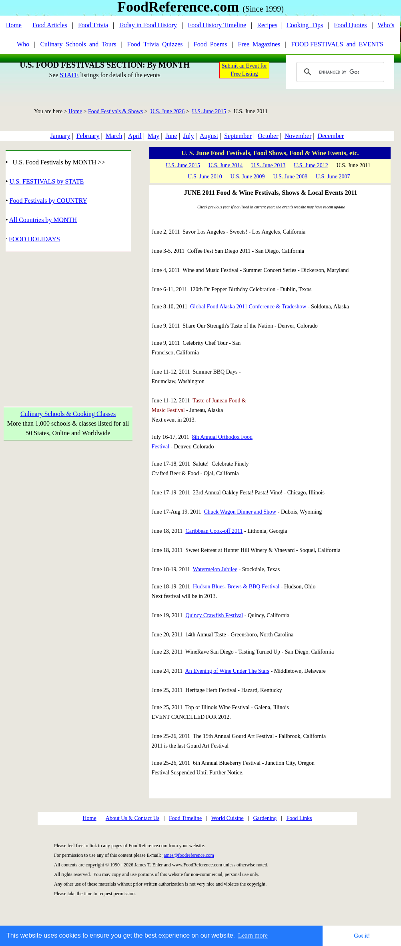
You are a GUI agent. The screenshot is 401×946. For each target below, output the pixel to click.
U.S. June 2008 (290, 177)
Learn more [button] (253, 935)
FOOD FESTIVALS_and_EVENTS (337, 44)
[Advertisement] (68, 320)
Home (14, 25)
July (188, 135)
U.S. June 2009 (248, 177)
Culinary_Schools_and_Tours (78, 44)
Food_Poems (210, 44)
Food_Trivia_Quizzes (155, 44)
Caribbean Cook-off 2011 (214, 531)
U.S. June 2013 (268, 165)
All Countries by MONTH (43, 219)
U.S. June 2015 (209, 111)
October (268, 135)
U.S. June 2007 (333, 177)
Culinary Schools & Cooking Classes (68, 413)
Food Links (299, 818)
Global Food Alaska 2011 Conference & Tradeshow (248, 307)
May (153, 135)
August (209, 135)
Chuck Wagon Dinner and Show (240, 512)
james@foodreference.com (188, 855)
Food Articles (49, 25)
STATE (69, 75)
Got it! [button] (362, 935)
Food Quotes (350, 25)
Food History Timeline (217, 25)
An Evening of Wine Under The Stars (227, 671)
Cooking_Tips (305, 25)
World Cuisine (227, 818)
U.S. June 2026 (167, 111)
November (298, 135)
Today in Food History (148, 25)
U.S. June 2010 (205, 177)
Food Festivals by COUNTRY (48, 200)
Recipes (267, 25)
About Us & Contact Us (133, 818)
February (88, 135)
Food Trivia (93, 25)
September (237, 135)
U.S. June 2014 (226, 165)
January (60, 135)
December (330, 135)
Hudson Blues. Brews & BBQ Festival (236, 587)
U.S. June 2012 (311, 165)
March (114, 135)
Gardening (265, 818)
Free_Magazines (259, 44)
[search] (339, 72)
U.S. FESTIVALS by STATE (47, 181)
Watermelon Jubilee (215, 569)
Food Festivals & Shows (115, 111)
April (135, 135)
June (171, 135)
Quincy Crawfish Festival (214, 615)
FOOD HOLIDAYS (34, 239)
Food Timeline (185, 818)
